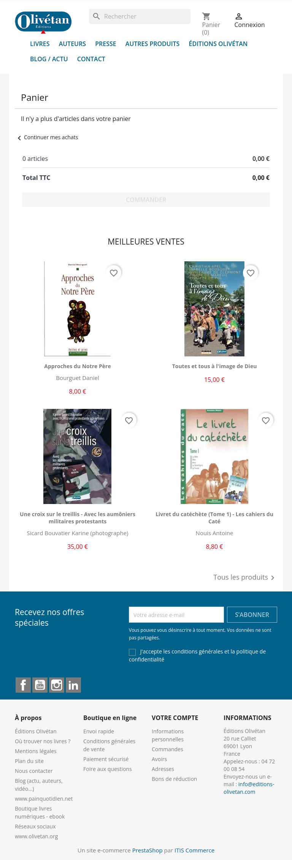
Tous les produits (245, 577)
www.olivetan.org (36, 836)
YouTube (40, 685)
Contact (91, 59)
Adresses (163, 769)
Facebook (23, 685)
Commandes (167, 749)
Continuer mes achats (46, 137)
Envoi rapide (98, 731)
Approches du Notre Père (77, 366)
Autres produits (152, 44)
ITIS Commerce (194, 850)
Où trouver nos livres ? (42, 741)
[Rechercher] (139, 16)
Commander (146, 200)
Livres (40, 44)
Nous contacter (34, 770)
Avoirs (159, 759)
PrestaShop (147, 850)
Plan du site (29, 761)
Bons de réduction (174, 778)
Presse (105, 44)
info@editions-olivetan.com (249, 788)
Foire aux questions (107, 769)
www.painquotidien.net (44, 798)
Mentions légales (36, 751)
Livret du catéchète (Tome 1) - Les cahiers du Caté (214, 517)
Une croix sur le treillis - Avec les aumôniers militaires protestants (77, 517)
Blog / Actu (49, 59)
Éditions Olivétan (218, 44)
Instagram (56, 685)
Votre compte (175, 718)
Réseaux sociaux (35, 826)
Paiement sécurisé (106, 759)
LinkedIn (73, 685)
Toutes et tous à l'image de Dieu (214, 366)
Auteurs (72, 44)
